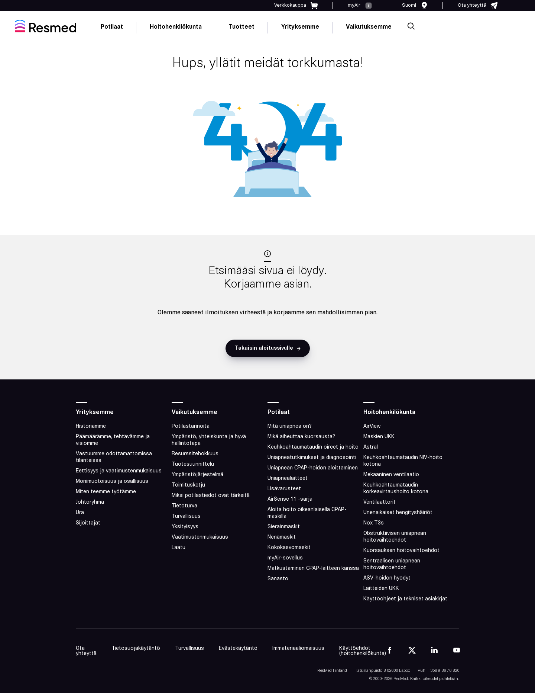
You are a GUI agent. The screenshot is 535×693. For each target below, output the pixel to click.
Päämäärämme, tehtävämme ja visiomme (113, 440)
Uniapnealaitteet (288, 478)
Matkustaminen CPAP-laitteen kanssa (313, 568)
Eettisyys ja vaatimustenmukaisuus (119, 471)
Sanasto (278, 579)
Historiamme (91, 426)
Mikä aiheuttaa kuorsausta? (301, 436)
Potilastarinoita (191, 426)
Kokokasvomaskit (289, 547)
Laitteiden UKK (381, 588)
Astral (370, 447)
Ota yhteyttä (86, 651)
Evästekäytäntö (238, 648)
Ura (80, 512)
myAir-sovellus (285, 558)
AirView (372, 426)
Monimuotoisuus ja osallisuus (112, 481)
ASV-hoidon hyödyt (387, 578)
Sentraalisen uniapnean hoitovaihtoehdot (391, 564)
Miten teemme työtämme (106, 492)
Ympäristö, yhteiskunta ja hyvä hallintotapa (209, 440)
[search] (411, 26)
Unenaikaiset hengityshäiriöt (397, 512)
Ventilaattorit (379, 502)
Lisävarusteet (284, 489)
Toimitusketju (188, 485)
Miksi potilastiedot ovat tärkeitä (211, 495)
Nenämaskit (282, 537)
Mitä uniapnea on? (290, 426)
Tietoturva (184, 506)
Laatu (178, 547)
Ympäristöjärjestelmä (197, 474)
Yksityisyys (185, 526)
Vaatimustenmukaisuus (200, 537)
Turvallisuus (186, 516)
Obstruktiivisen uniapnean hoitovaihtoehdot (394, 537)
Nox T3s (373, 523)
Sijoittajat (88, 523)
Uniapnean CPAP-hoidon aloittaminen (313, 468)
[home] (45, 26)
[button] (268, 348)
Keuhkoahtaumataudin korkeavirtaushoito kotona (395, 488)
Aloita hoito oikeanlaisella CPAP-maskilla (307, 513)
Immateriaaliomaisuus (298, 648)
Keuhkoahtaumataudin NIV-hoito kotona (402, 461)
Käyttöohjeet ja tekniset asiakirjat (405, 599)
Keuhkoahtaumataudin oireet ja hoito (313, 447)
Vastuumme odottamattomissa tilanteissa (114, 457)
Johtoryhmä (90, 502)
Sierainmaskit (284, 526)
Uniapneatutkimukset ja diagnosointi (312, 457)
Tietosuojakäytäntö (135, 648)
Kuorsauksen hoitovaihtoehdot (401, 550)
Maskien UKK (379, 436)
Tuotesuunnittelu (193, 464)
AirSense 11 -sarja (290, 499)
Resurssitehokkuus (195, 454)
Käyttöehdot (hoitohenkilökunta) (362, 651)
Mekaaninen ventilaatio (391, 474)
